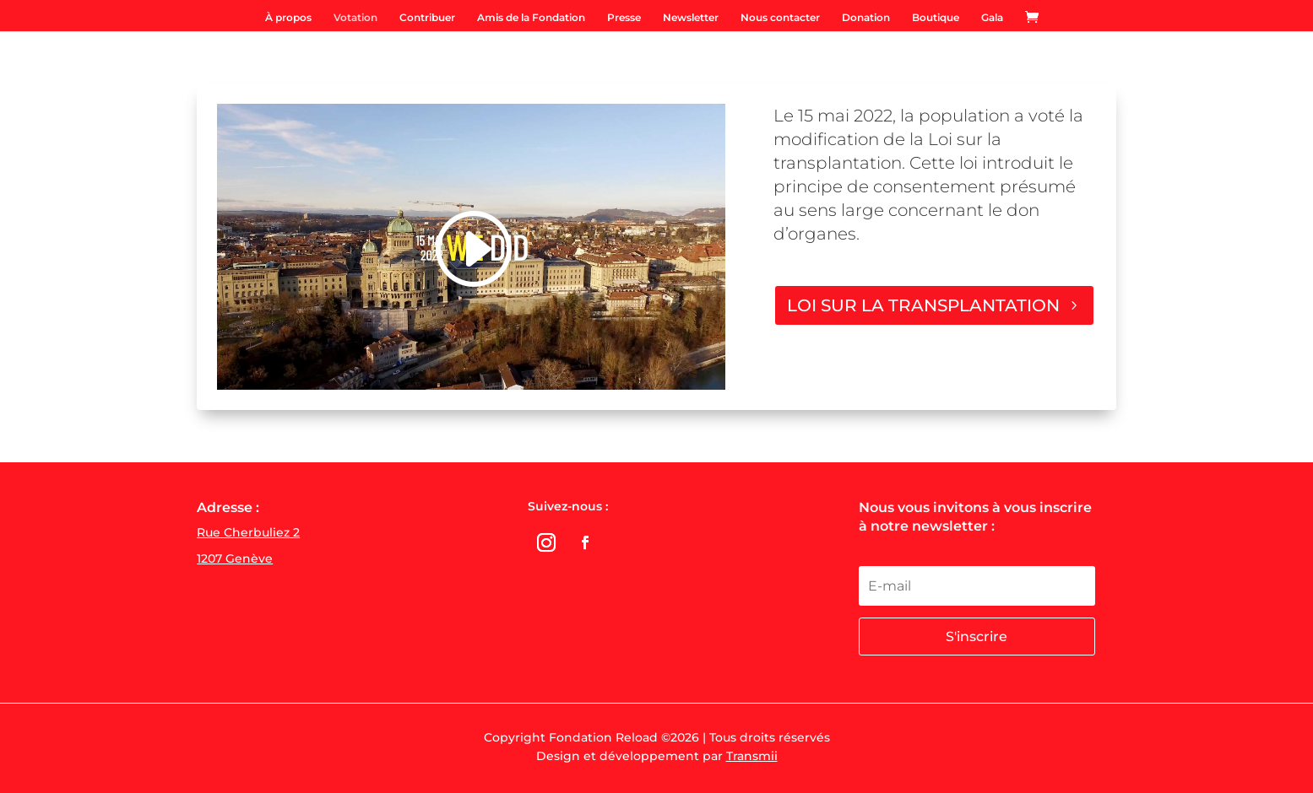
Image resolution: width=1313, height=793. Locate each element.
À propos (288, 18)
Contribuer (427, 18)
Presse (624, 18)
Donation (866, 18)
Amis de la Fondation (531, 18)
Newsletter (691, 18)
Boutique (935, 18)
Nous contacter (780, 18)
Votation (355, 18)
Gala (992, 18)
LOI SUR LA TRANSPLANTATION (923, 305)
